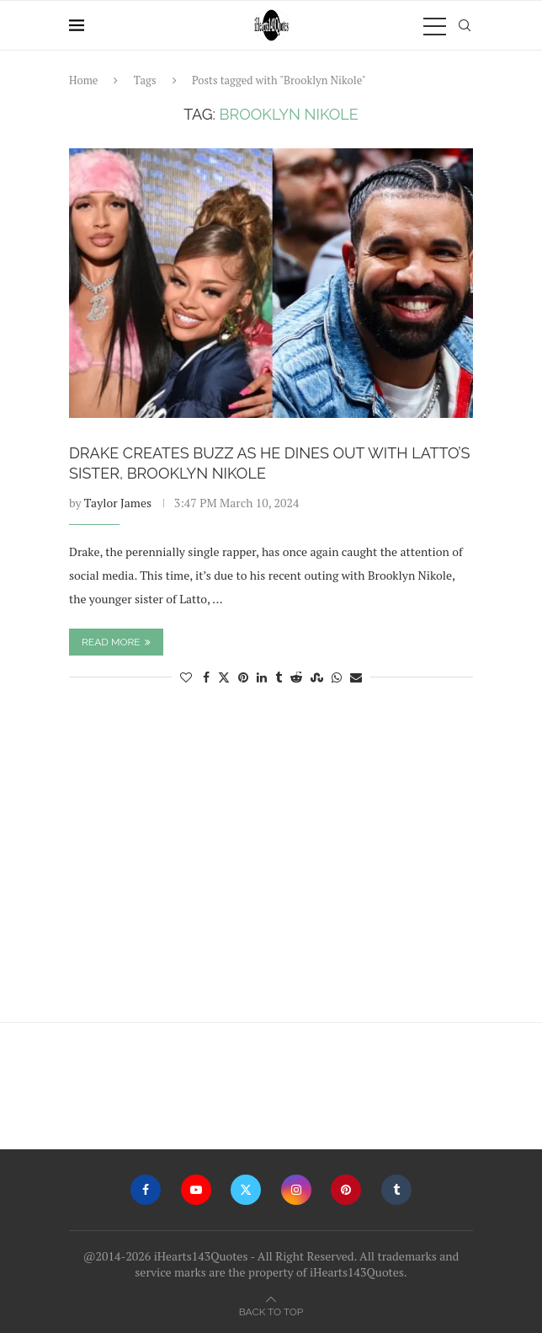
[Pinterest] (346, 1190)
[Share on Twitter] (224, 677)
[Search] (464, 25)
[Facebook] (145, 1190)
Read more (116, 642)
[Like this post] (186, 677)
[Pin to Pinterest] (243, 677)
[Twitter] (246, 1190)
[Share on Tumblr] (278, 677)
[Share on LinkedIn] (262, 677)
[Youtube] (196, 1190)
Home (83, 80)
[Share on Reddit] (296, 677)
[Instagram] (296, 1190)
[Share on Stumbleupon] (317, 677)
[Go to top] (271, 1311)
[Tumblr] (396, 1190)
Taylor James (117, 503)
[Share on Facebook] (206, 677)
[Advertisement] (271, 862)
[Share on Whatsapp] (337, 677)
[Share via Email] (356, 677)
